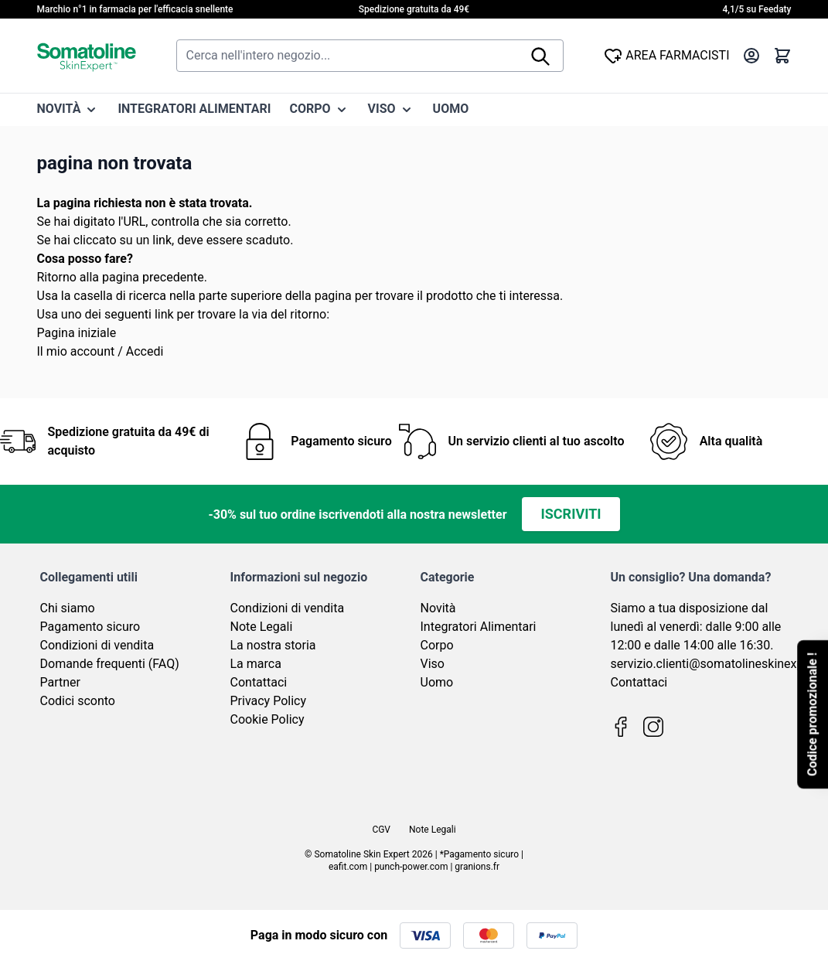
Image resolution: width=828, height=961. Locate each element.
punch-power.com (411, 866)
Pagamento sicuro (90, 626)
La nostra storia (273, 645)
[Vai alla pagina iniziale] (86, 56)
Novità (438, 608)
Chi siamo (67, 608)
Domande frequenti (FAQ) (109, 663)
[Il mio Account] (751, 55)
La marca (255, 663)
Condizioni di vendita (97, 645)
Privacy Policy (268, 700)
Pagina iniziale (77, 332)
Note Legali (261, 626)
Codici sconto (77, 700)
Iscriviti (570, 514)
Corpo (437, 645)
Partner (60, 682)
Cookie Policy (267, 719)
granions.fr (477, 866)
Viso (433, 663)
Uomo (437, 682)
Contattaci (259, 682)
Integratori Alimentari (479, 626)
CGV (381, 829)
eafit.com (348, 866)
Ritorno (57, 277)
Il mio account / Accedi (100, 351)
